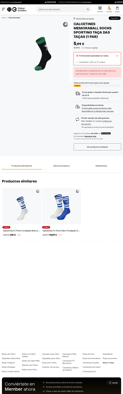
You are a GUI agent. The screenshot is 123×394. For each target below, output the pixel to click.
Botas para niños (29, 369)
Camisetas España (91, 363)
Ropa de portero (110, 358)
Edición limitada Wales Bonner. (69, 2)
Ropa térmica (88, 354)
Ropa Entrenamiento (91, 358)
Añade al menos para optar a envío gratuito (91, 83)
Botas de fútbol (8, 354)
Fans (4, 18)
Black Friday (108, 363)
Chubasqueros (89, 371)
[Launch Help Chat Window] (113, 383)
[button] (97, 108)
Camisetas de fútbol (91, 367)
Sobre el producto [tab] (61, 166)
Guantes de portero (50, 367)
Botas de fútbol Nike (31, 361)
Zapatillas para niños (51, 358)
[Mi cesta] (117, 9)
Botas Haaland (8, 363)
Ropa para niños (49, 363)
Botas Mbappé (8, 367)
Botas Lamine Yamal (10, 371)
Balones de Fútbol (30, 365)
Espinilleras (108, 354)
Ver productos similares (97, 147)
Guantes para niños (50, 354)
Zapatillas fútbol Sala (11, 358)
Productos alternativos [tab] (22, 166)
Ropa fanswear (14, 18)
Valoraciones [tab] (101, 166)
